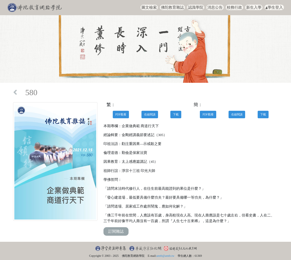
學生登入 (274, 7)
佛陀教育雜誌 (172, 7)
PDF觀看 (120, 114)
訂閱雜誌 (116, 231)
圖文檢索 (149, 7)
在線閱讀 (149, 114)
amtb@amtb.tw (165, 255)
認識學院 (195, 7)
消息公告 (215, 7)
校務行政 (234, 7)
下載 (176, 114)
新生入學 (253, 7)
